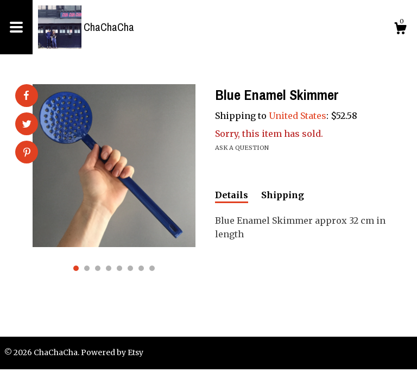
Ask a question (242, 148)
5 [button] (119, 268)
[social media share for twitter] (26, 124)
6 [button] (130, 268)
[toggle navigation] (16, 27)
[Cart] (400, 30)
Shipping (282, 195)
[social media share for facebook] (26, 96)
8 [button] (152, 268)
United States (297, 115)
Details (231, 195)
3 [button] (97, 268)
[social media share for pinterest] (26, 153)
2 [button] (87, 268)
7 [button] (141, 268)
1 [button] (76, 268)
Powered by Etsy (112, 352)
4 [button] (108, 268)
